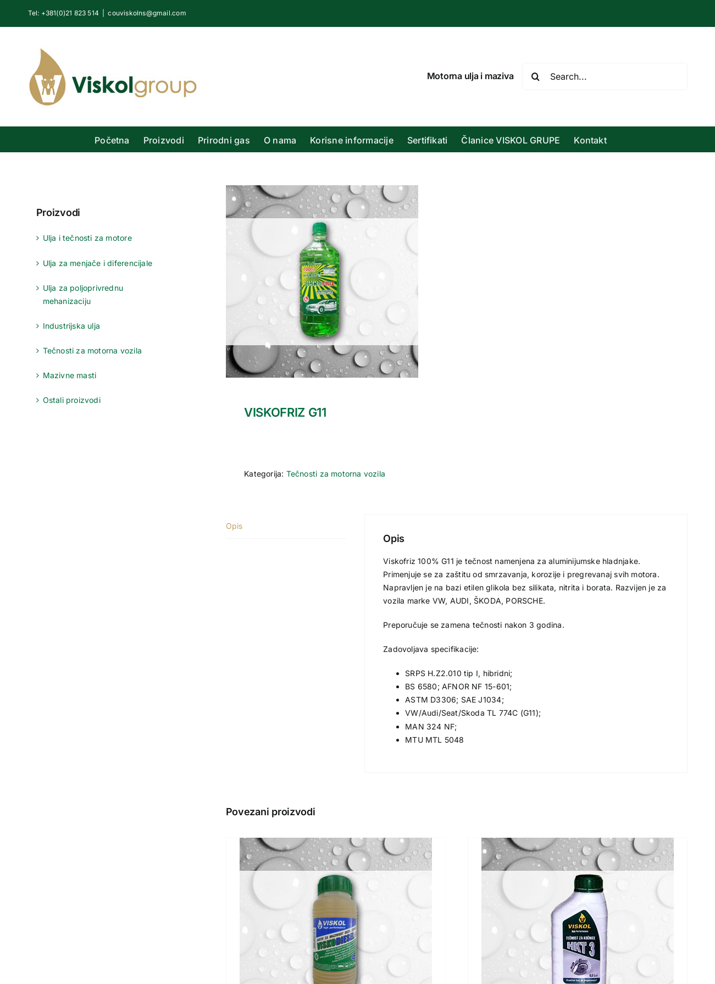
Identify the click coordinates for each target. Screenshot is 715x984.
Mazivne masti (70, 375)
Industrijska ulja (72, 325)
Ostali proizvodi (72, 400)
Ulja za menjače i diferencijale (98, 263)
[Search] (536, 76)
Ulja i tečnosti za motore (87, 237)
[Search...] (605, 76)
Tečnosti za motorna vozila (335, 473)
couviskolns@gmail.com (147, 13)
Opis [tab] (234, 525)
